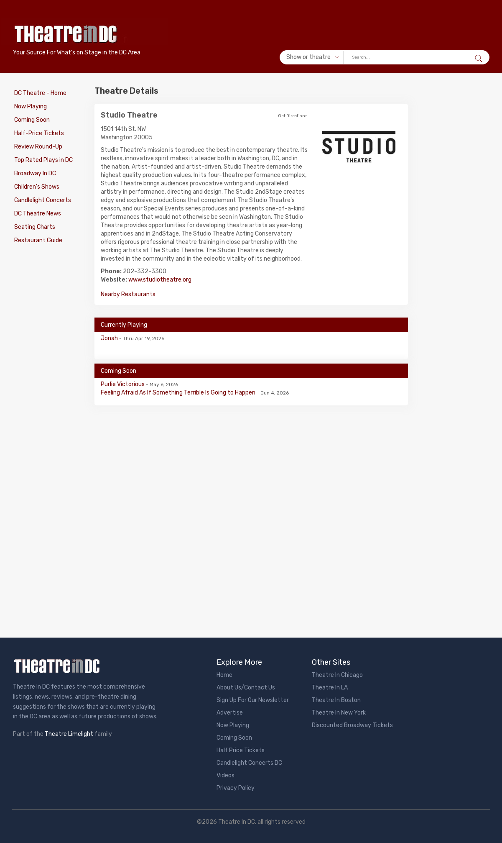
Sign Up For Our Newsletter (253, 700)
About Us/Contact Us (246, 687)
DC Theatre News (36, 213)
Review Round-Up (37, 146)
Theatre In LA (330, 687)
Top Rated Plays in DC (42, 160)
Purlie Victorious (123, 384)
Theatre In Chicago (337, 675)
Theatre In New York (339, 712)
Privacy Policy (236, 788)
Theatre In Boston (336, 700)
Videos (225, 775)
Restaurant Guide (37, 240)
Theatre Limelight (69, 734)
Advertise (230, 712)
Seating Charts (33, 227)
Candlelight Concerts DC (249, 762)
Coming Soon (30, 119)
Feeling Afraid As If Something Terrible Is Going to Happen (179, 392)
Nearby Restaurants (128, 294)
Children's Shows (35, 186)
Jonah (110, 338)
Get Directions (293, 115)
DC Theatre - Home (39, 93)
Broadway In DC (34, 173)
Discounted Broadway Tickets (352, 725)
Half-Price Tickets (38, 133)
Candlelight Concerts (41, 200)
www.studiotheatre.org (159, 279)
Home (224, 675)
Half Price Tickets (241, 750)
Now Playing (29, 106)
